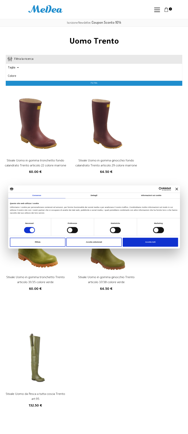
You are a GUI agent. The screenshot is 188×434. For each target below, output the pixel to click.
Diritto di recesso (132, 398)
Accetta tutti (150, 242)
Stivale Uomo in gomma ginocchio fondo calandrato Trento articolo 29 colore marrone (94, 157)
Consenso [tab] (36, 195)
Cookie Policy (129, 412)
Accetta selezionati (94, 242)
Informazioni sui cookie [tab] (151, 195)
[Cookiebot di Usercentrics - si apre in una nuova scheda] (154, 189)
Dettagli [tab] (94, 195)
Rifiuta (37, 242)
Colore (12, 76)
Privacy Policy (129, 407)
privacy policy (104, 363)
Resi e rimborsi (130, 393)
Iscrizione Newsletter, (94, 22)
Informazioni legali (132, 402)
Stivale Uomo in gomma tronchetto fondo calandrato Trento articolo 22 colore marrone (31, 157)
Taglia (13, 68)
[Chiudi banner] (176, 189)
